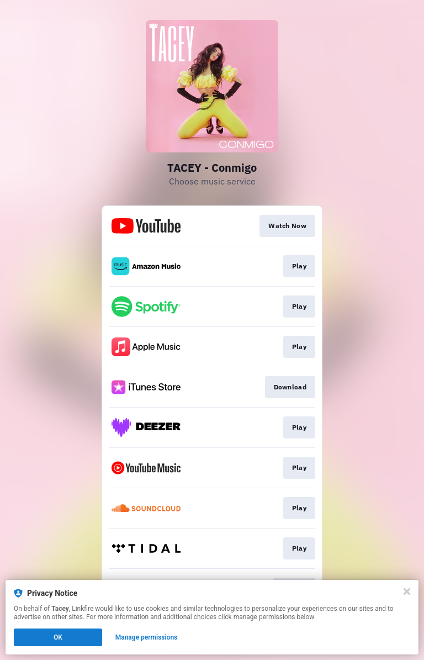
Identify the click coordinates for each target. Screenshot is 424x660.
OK (58, 637)
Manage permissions (146, 637)
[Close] (407, 591)
